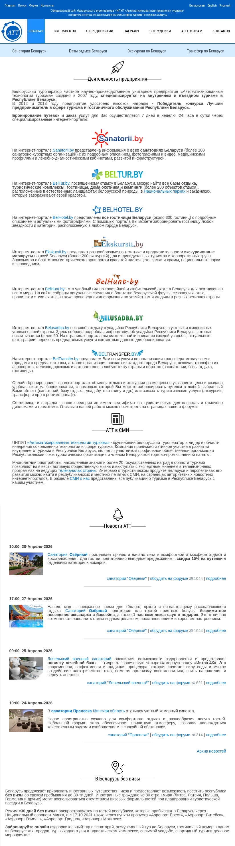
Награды (131, 31)
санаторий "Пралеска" (129, 735)
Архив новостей (211, 751)
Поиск (22, 5)
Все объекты (65, 31)
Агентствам (191, 31)
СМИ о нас (80, 478)
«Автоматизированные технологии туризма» (68, 442)
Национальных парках (164, 191)
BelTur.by (61, 183)
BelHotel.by (63, 217)
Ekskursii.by (55, 252)
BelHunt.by (55, 289)
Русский (225, 5)
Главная (10, 5)
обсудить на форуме (169, 578)
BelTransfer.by (66, 358)
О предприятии (99, 31)
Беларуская (197, 5)
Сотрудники (160, 31)
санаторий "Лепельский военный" (118, 682)
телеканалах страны (77, 470)
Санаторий (67, 554)
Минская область (88, 711)
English (212, 5)
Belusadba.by (57, 327)
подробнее (216, 578)
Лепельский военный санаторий (79, 659)
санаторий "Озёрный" (127, 578)
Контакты (47, 5)
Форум (33, 5)
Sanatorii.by (63, 150)
